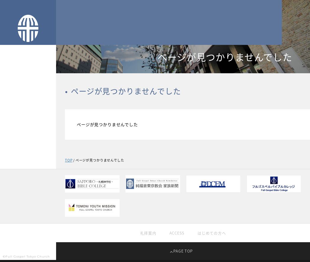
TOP (7, 89)
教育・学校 (13, 161)
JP (11, 211)
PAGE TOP (183, 253)
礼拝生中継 (13, 137)
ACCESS (176, 234)
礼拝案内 (146, 234)
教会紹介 (11, 112)
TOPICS (10, 100)
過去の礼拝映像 (17, 149)
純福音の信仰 (15, 125)
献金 (7, 173)
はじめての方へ (213, 234)
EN (45, 211)
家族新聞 (11, 185)
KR (34, 211)
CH (22, 211)
